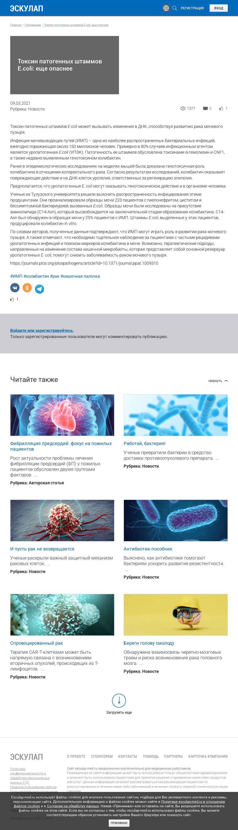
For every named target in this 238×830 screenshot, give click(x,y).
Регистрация (192, 8)
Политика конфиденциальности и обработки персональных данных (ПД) (30, 775)
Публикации (115, 8)
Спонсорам (102, 756)
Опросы (140, 8)
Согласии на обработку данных (73, 806)
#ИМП (16, 276)
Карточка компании (208, 756)
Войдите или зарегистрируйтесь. (42, 330)
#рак (55, 276)
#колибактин (36, 276)
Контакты (127, 756)
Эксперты (88, 8)
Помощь (151, 756)
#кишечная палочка (80, 276)
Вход (218, 8)
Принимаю (119, 823)
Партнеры (173, 756)
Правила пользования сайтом (33, 787)
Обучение (63, 8)
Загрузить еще (119, 712)
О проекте (76, 756)
